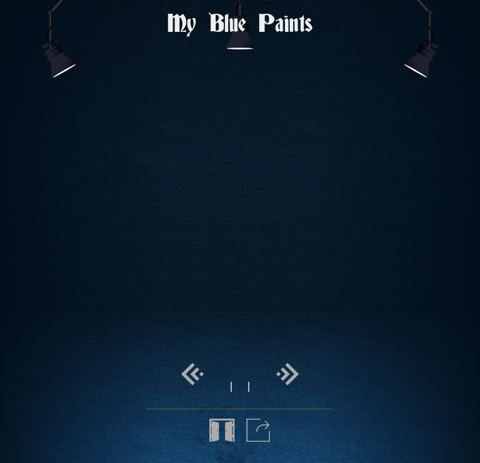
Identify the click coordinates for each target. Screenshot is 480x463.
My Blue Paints (240, 24)
